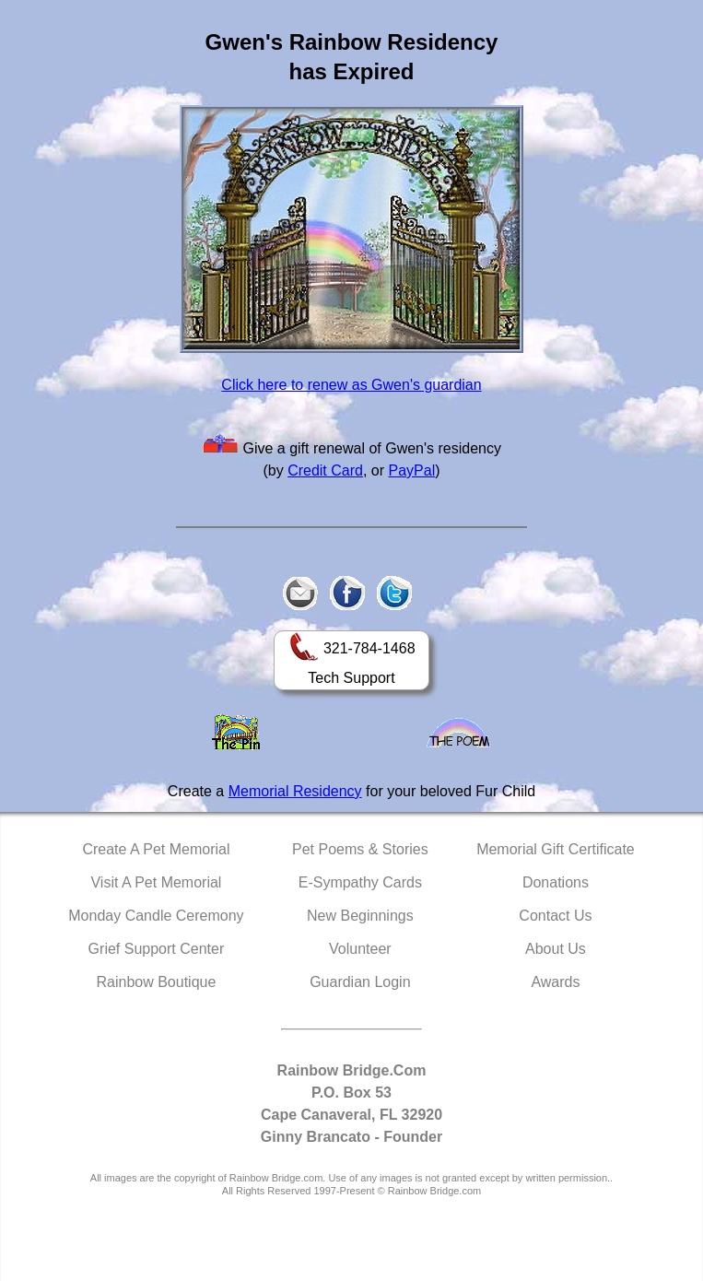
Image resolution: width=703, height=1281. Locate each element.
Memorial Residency (295, 791)
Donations (555, 882)
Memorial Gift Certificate (555, 849)
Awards (555, 982)
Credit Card (325, 470)
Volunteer (360, 949)
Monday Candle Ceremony (155, 915)
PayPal (412, 470)
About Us (555, 949)
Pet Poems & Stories (360, 849)
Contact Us (555, 915)
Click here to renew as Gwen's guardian (351, 385)
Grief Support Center (156, 949)
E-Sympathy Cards (360, 882)
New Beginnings (360, 915)
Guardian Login (360, 982)
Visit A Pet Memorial (155, 882)
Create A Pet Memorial (155, 849)
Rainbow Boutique (156, 982)
